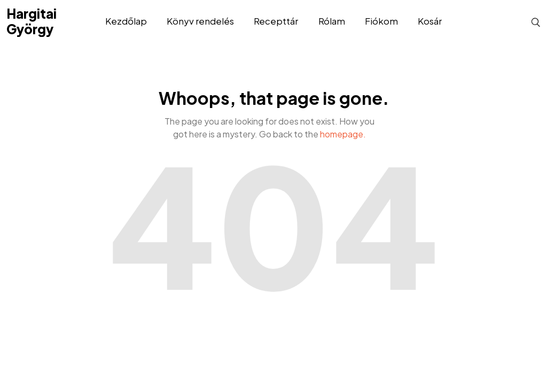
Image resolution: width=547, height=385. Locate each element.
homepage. (343, 134)
